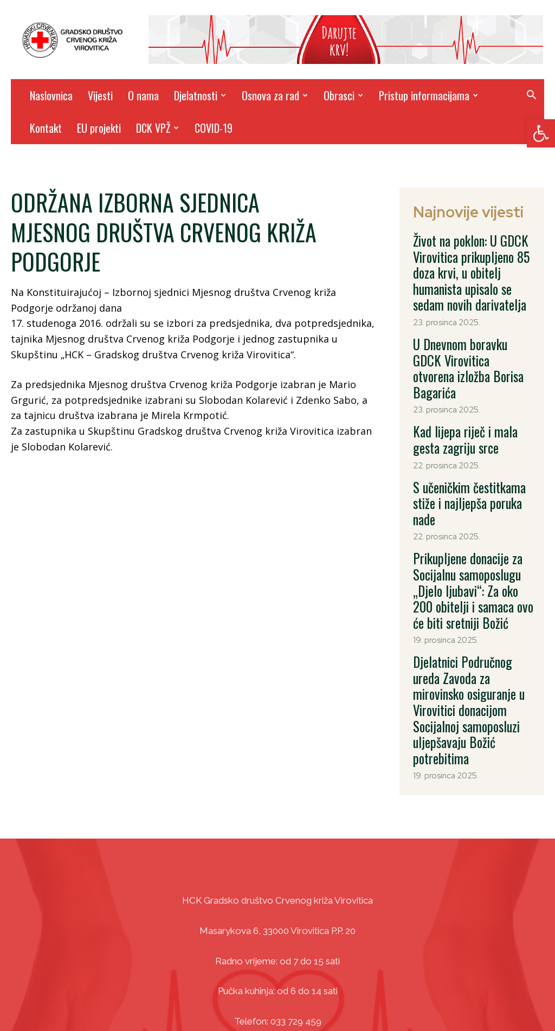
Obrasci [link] (343, 95)
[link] (541, 133)
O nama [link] (143, 95)
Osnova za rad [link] (275, 95)
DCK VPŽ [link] (157, 128)
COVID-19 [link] (214, 128)
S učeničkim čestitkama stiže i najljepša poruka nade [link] (471, 445)
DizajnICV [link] (380, 998)
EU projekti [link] (99, 128)
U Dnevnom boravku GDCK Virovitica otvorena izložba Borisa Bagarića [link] (466, 340)
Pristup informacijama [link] (428, 95)
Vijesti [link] (100, 95)
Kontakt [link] (46, 128)
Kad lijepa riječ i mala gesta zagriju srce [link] (469, 395)
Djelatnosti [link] (200, 95)
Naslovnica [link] (51, 95)
